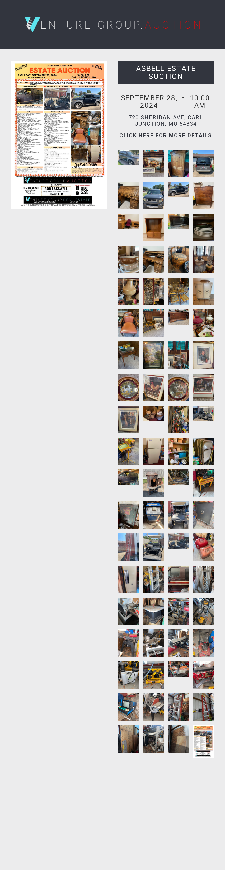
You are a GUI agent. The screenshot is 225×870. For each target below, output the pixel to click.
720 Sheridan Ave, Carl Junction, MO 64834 (166, 120)
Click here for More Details (165, 135)
